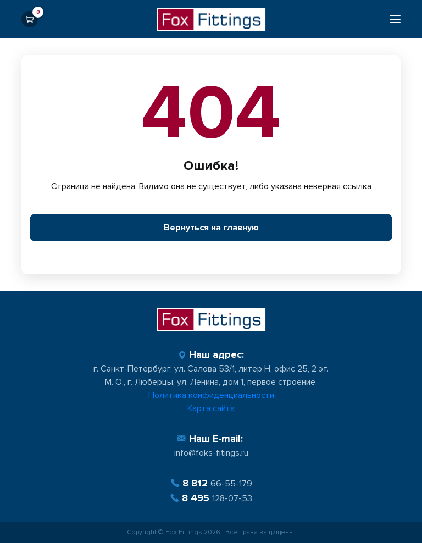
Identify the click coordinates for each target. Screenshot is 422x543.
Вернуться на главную (211, 227)
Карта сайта (211, 408)
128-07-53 (211, 498)
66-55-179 (211, 483)
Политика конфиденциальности (211, 395)
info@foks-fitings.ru (211, 452)
